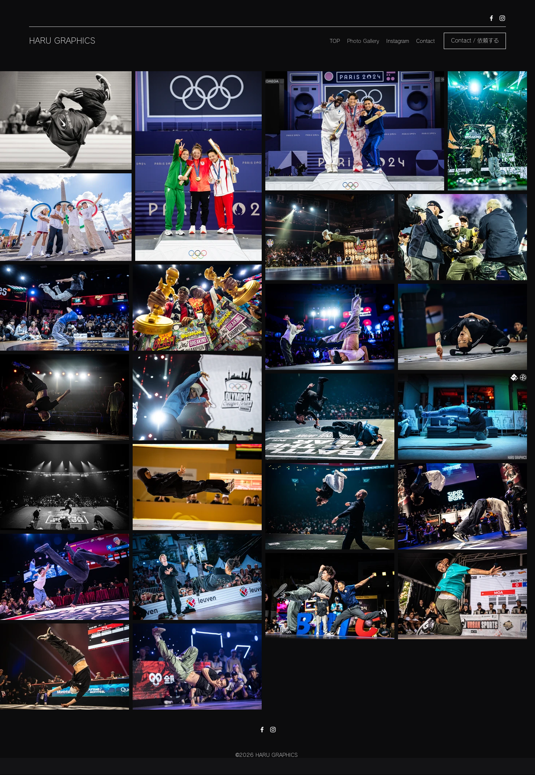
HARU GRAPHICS (62, 41)
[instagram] (502, 18)
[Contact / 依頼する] (475, 41)
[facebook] (491, 18)
